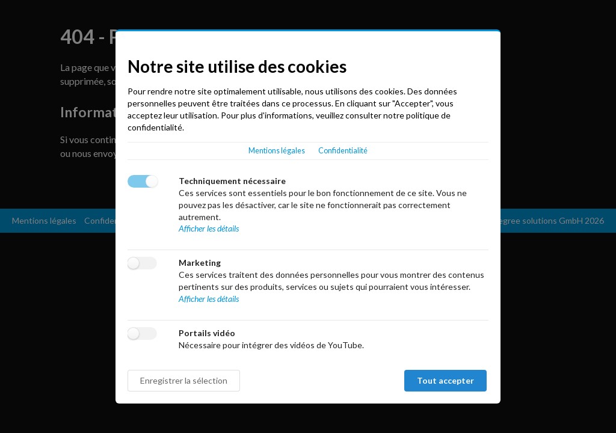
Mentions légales (276, 150)
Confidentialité (343, 150)
